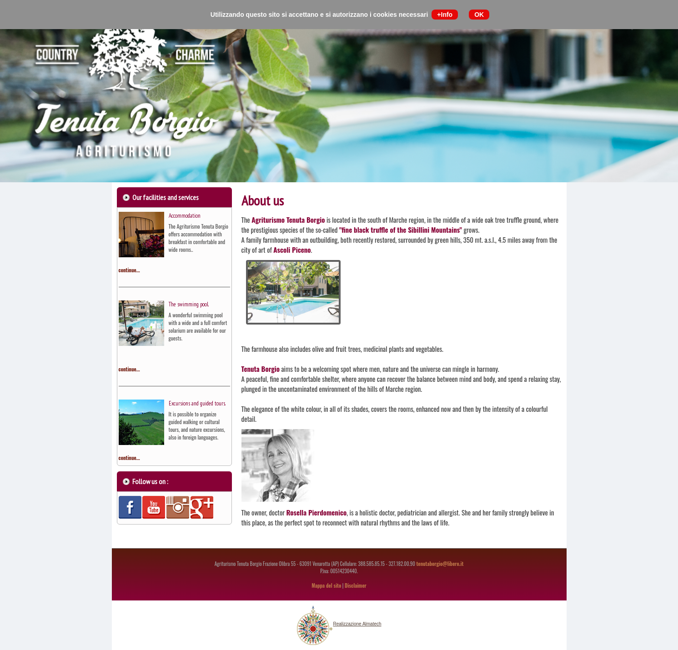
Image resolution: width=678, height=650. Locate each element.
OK (479, 14)
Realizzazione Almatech (357, 623)
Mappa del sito (326, 585)
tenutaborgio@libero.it (439, 563)
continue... (129, 270)
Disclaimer (356, 585)
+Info (444, 14)
